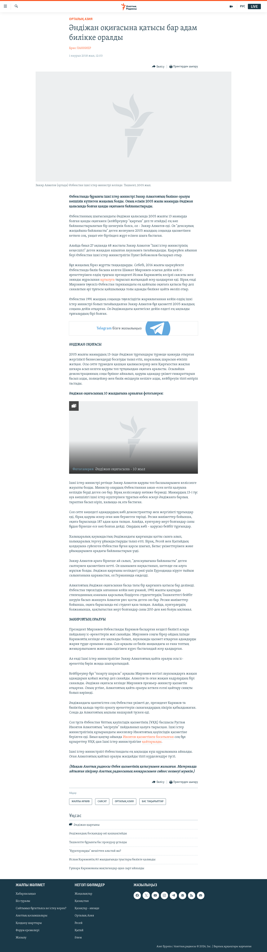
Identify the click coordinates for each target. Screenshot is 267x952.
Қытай (79, 930)
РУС (242, 6)
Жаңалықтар (83, 894)
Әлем (78, 937)
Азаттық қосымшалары (31, 915)
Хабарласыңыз (26, 894)
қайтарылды (152, 742)
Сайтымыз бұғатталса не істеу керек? (41, 908)
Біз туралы (23, 901)
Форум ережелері (27, 930)
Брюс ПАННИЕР (80, 48)
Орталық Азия (84, 915)
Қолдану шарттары (29, 923)
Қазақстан (82, 901)
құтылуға (107, 280)
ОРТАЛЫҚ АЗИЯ (80, 19)
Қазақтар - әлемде (87, 908)
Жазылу (21, 937)
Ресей (78, 923)
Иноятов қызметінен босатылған (148, 737)
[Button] (158, 66)
